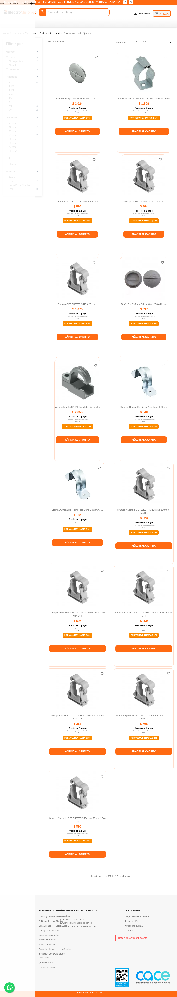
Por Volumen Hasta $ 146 (144, 532)
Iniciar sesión (131, 921)
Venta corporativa (47, 944)
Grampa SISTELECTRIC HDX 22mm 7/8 (143, 201)
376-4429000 (77, 919)
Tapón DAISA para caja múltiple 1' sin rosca (144, 304)
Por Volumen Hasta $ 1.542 (77, 426)
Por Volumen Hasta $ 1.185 (144, 118)
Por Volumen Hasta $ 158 (144, 426)
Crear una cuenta (134, 926)
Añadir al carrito (77, 131)
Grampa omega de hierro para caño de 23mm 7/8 (77, 510)
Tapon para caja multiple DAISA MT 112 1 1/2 (77, 98)
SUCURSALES (11, 2)
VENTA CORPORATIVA (108, 2)
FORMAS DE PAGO (53, 2)
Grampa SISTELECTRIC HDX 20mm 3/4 (77, 201)
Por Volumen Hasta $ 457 (144, 323)
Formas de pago (47, 967)
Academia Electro (47, 939)
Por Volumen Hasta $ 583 (77, 841)
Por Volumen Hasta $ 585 (77, 221)
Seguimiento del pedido (137, 916)
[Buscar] (74, 12)
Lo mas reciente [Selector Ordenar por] (152, 43)
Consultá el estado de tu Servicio (55, 949)
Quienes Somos (46, 962)
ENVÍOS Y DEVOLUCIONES (80, 2)
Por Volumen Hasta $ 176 (144, 635)
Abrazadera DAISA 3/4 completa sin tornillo (77, 407)
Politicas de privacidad (50, 921)
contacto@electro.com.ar (84, 926)
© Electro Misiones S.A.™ (88, 992)
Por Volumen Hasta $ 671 (77, 118)
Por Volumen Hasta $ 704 (77, 323)
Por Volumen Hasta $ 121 (77, 529)
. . (9, 987)
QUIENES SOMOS (31, 2)
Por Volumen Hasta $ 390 (77, 635)
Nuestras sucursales (49, 935)
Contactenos (45, 926)
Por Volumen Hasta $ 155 (77, 738)
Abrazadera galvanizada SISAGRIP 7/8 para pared (144, 98)
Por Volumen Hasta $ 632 (144, 221)
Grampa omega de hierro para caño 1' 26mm (143, 407)
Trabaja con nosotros (49, 930)
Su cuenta (132, 910)
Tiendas (129, 930)
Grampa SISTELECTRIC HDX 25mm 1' (77, 304)
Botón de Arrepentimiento (132, 937)
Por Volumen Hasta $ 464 (144, 738)
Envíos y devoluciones (50, 916)
